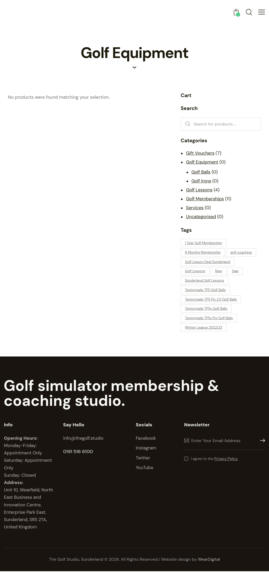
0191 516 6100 (78, 452)
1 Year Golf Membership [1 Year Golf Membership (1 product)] (203, 243)
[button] (261, 12)
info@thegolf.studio (83, 439)
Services (195, 208)
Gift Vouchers (200, 153)
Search (187, 124)
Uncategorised (201, 216)
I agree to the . (214, 459)
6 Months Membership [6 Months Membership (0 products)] (203, 252)
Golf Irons (201, 181)
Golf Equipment (202, 162)
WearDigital (209, 560)
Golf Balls (200, 172)
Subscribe (261, 441)
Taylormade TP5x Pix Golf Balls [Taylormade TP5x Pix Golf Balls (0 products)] (209, 318)
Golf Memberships (205, 199)
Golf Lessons (199, 190)
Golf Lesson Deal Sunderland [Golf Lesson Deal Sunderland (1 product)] (207, 262)
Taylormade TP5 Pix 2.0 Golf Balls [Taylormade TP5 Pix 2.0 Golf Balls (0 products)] (211, 299)
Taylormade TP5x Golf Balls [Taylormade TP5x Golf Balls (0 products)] (206, 309)
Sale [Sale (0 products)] (236, 271)
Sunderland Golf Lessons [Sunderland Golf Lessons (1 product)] (204, 281)
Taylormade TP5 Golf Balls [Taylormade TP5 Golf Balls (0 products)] (205, 290)
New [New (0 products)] (219, 271)
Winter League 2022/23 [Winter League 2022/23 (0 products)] (204, 328)
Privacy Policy (226, 459)
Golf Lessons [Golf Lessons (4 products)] (195, 271)
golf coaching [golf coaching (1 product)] (241, 252)
